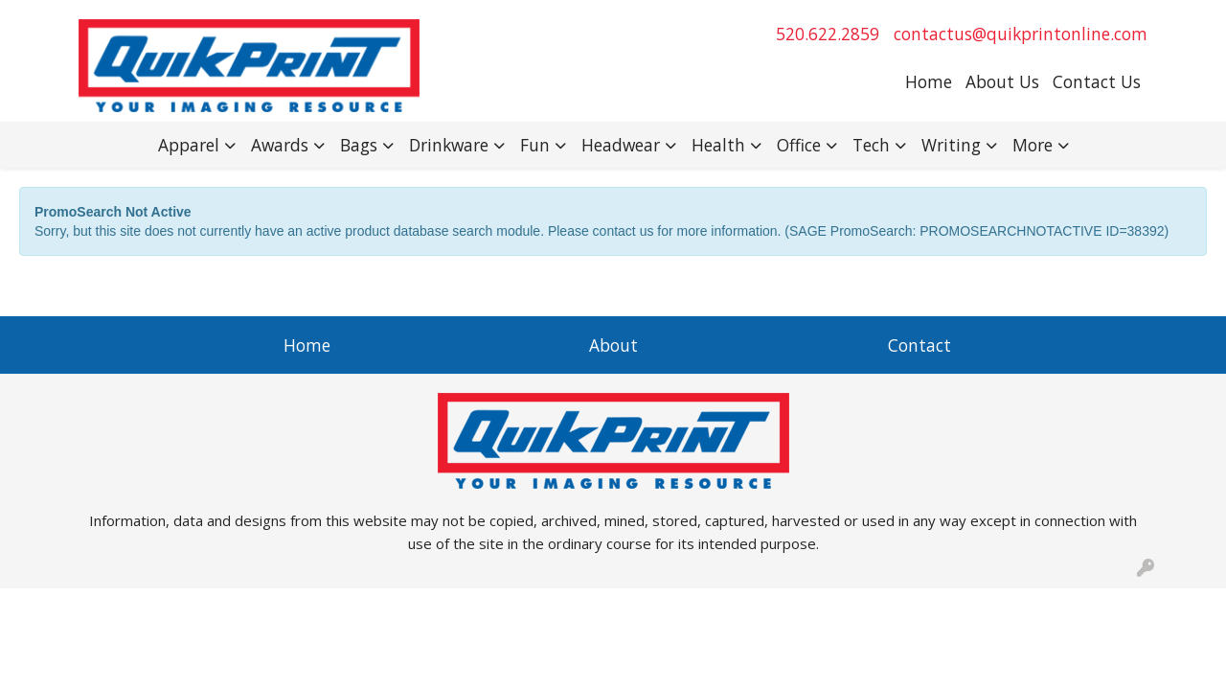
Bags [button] (358, 144)
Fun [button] (535, 144)
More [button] (1032, 144)
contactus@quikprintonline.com (1020, 33)
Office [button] (799, 144)
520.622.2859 (827, 33)
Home (928, 81)
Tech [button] (871, 144)
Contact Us (1097, 81)
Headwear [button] (620, 144)
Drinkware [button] (448, 144)
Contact (919, 345)
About (613, 345)
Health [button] (718, 144)
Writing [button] (951, 144)
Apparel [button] (188, 144)
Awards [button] (279, 144)
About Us (1002, 81)
